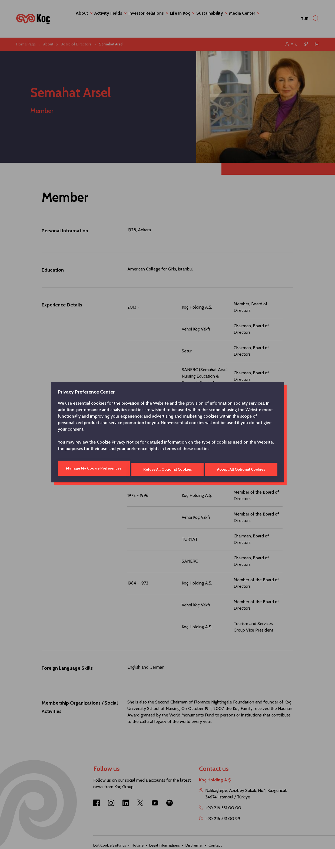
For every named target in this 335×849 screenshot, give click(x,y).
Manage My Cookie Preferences (93, 468)
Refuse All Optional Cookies (167, 468)
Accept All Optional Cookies (242, 468)
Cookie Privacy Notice (118, 443)
